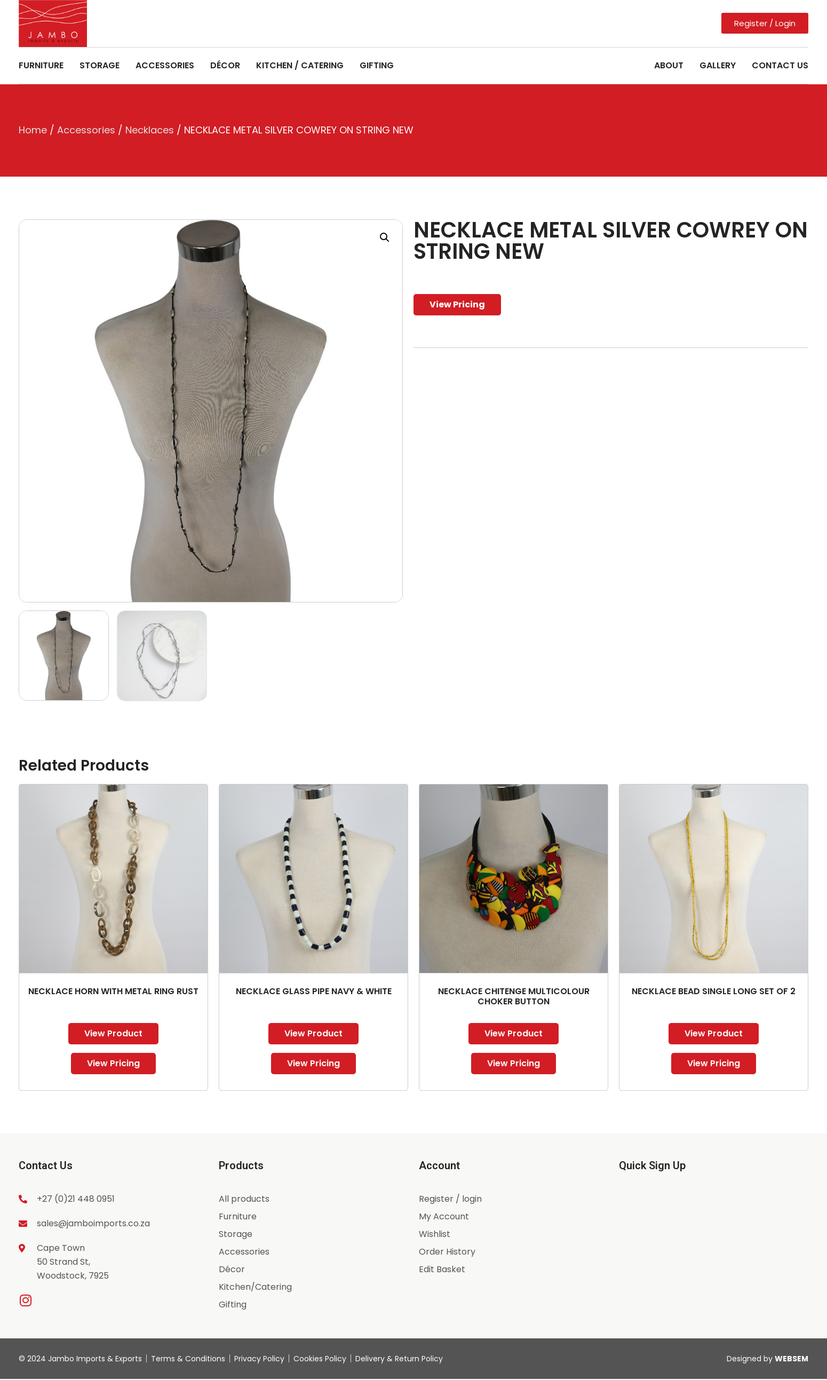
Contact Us (780, 65)
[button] (384, 237)
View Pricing (457, 304)
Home (33, 130)
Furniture (41, 65)
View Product (113, 1033)
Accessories (165, 65)
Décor (225, 65)
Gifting (377, 65)
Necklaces (149, 130)
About (668, 65)
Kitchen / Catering (300, 65)
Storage (99, 65)
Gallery (717, 65)
